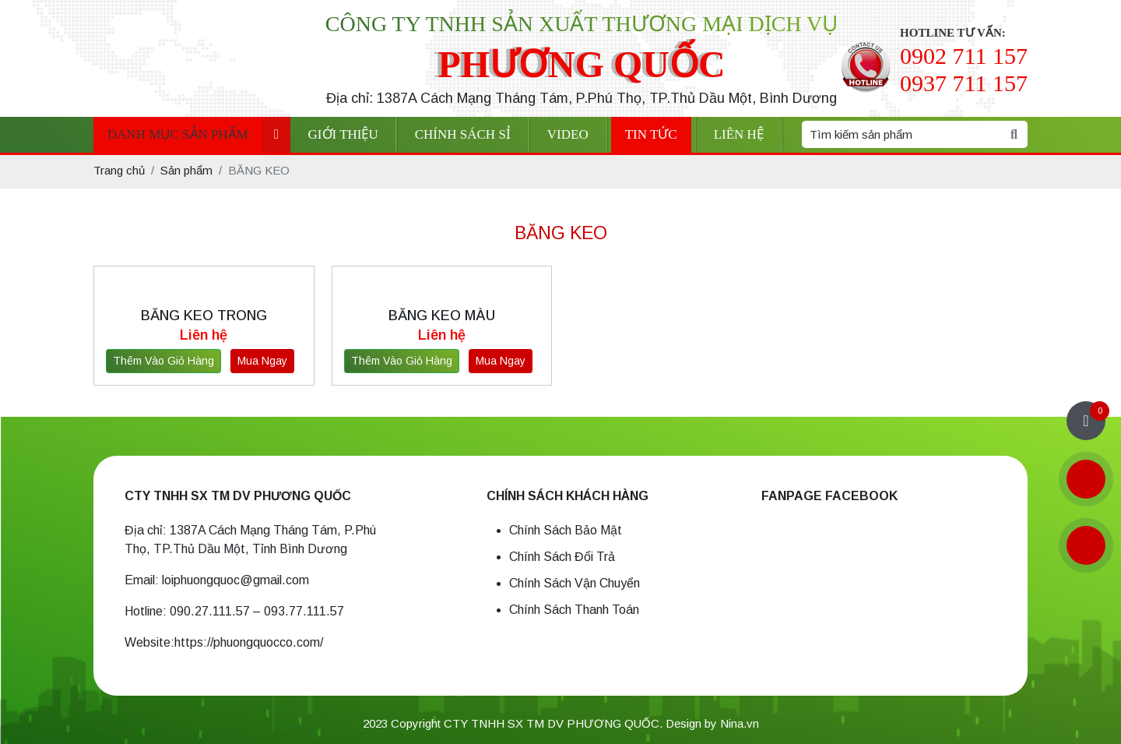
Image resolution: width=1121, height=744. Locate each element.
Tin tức (651, 134)
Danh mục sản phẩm (177, 134)
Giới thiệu (343, 134)
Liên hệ (739, 134)
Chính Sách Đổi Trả (562, 556)
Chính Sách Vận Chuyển (574, 583)
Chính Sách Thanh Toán (574, 609)
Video (568, 134)
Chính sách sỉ (463, 134)
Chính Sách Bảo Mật (565, 530)
